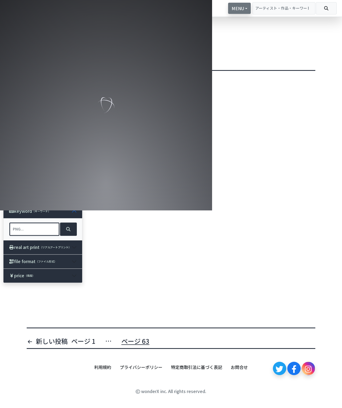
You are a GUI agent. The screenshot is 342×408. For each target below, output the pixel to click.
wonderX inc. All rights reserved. (171, 391)
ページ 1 (83, 341)
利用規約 (102, 367)
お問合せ (239, 367)
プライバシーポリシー (141, 367)
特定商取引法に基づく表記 (196, 367)
